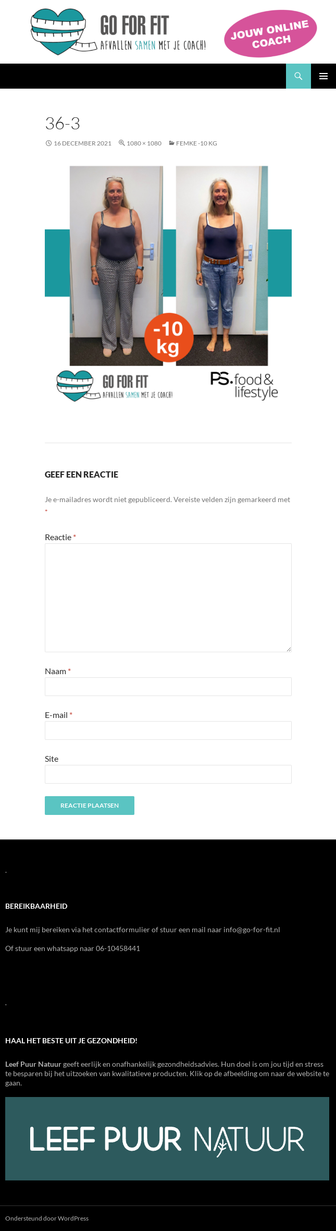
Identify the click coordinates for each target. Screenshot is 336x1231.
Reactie (60, 537)
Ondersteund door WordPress (47, 1218)
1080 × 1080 (144, 143)
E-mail (58, 715)
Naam (58, 671)
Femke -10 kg (196, 143)
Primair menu (323, 76)
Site (51, 758)
